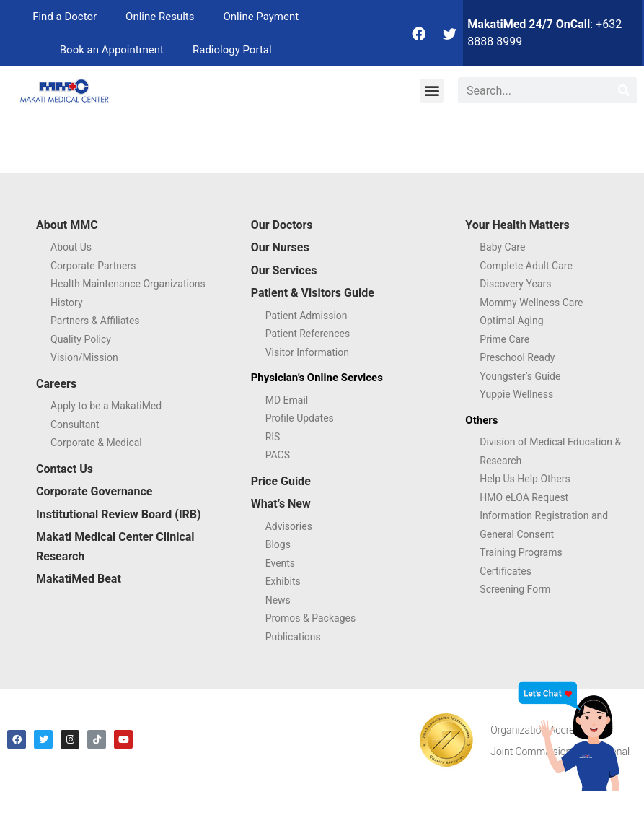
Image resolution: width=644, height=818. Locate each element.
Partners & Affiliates (95, 320)
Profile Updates (299, 418)
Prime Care (504, 339)
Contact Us (64, 469)
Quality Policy (80, 339)
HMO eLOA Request (524, 497)
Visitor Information (307, 352)
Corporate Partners (93, 265)
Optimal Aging (511, 320)
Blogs (278, 544)
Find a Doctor (64, 16)
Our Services (284, 270)
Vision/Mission (84, 357)
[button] (432, 91)
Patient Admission (306, 315)
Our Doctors (282, 225)
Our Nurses (280, 247)
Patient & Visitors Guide (312, 293)
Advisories (288, 526)
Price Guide (281, 481)
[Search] (624, 90)
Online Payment (261, 16)
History (66, 302)
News (278, 600)
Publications (293, 637)
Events (280, 563)
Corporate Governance (94, 491)
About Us (71, 247)
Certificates (505, 571)
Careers (56, 384)
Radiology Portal (232, 49)
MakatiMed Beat (78, 579)
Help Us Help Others (525, 478)
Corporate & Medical (96, 442)
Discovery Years (515, 284)
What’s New (281, 503)
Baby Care (502, 247)
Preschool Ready (517, 357)
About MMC (67, 225)
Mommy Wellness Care (531, 302)
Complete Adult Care (526, 265)
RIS (273, 437)
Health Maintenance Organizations (128, 284)
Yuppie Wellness (516, 394)
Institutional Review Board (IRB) (118, 514)
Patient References (307, 333)
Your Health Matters (517, 225)
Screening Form (515, 589)
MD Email (287, 400)
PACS (277, 455)
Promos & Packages (310, 618)
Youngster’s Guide (520, 376)
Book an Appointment (112, 49)
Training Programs (521, 552)
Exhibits (283, 581)
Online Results (159, 16)
